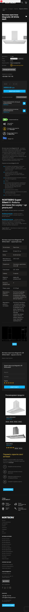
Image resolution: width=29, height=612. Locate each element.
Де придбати (4, 524)
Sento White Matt (11, 417)
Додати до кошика (14, 91)
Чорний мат (20, 58)
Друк (14, 344)
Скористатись (8, 489)
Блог (3, 531)
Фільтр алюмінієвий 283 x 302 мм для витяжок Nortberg (11, 102)
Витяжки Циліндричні (6, 547)
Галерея (4, 525)
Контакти (4, 533)
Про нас (3, 520)
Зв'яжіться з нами (8, 605)
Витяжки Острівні (5, 538)
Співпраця (4, 529)
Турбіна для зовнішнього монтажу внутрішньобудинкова (10, 110)
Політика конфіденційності (7, 566)
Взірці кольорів (5, 558)
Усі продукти (10, 8)
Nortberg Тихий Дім (7, 213)
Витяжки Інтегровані (6, 555)
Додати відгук (14, 387)
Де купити (6, 581)
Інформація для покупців (7, 564)
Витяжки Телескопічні (6, 553)
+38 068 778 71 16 (7, 76)
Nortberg (5, 8)
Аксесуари (4, 557)
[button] (3, 37)
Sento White (9, 444)
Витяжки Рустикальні (6, 544)
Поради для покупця (9, 69)
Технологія (4, 527)
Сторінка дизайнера (6, 522)
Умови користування (6, 568)
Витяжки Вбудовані (6, 542)
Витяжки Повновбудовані (7, 551)
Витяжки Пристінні (6, 540)
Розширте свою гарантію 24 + (13, 129)
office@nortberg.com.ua (8, 597)
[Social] (2, 587)
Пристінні (16, 8)
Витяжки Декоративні (6, 549)
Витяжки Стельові (6, 546)
